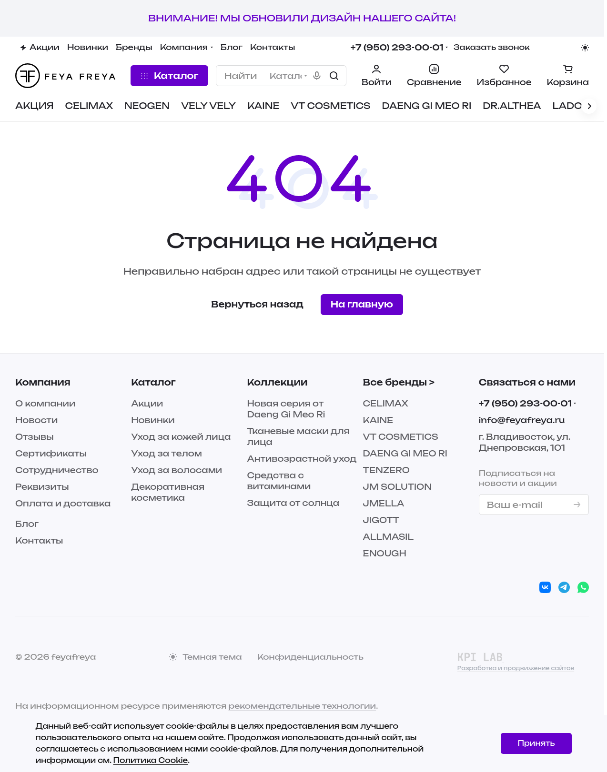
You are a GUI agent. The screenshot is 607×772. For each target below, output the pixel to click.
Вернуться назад (257, 304)
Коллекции (277, 382)
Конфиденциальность (310, 657)
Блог (27, 524)
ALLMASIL (388, 537)
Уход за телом (166, 453)
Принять (536, 743)
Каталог (153, 382)
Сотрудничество (57, 470)
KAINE (378, 420)
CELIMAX (385, 403)
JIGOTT (381, 520)
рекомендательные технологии (302, 706)
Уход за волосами (176, 470)
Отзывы (34, 437)
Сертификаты (51, 453)
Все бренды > (399, 382)
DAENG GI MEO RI (405, 453)
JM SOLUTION (397, 487)
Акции (147, 403)
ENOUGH (384, 553)
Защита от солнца (293, 503)
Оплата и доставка (63, 503)
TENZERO (386, 470)
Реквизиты (42, 487)
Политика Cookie (150, 760)
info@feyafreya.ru (522, 420)
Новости (36, 420)
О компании (45, 403)
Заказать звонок (492, 47)
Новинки (152, 420)
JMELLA (384, 503)
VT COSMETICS (400, 437)
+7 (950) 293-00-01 (397, 47)
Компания (43, 382)
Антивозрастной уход (301, 459)
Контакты (39, 540)
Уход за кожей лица (181, 437)
